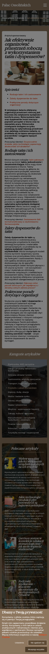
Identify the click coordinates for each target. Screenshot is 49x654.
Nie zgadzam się (37, 643)
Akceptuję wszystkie (36, 649)
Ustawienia (19, 643)
